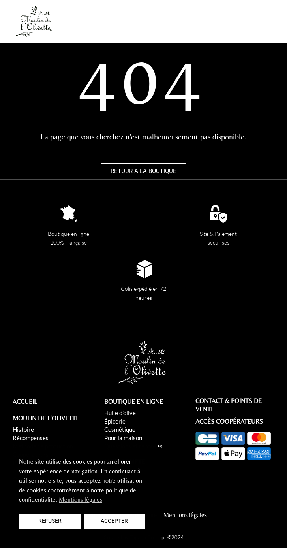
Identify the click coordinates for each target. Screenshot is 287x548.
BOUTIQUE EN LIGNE (133, 401)
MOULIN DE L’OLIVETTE (46, 418)
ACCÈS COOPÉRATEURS (229, 421)
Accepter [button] (114, 521)
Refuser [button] (50, 521)
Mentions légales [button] (80, 499)
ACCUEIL (25, 401)
